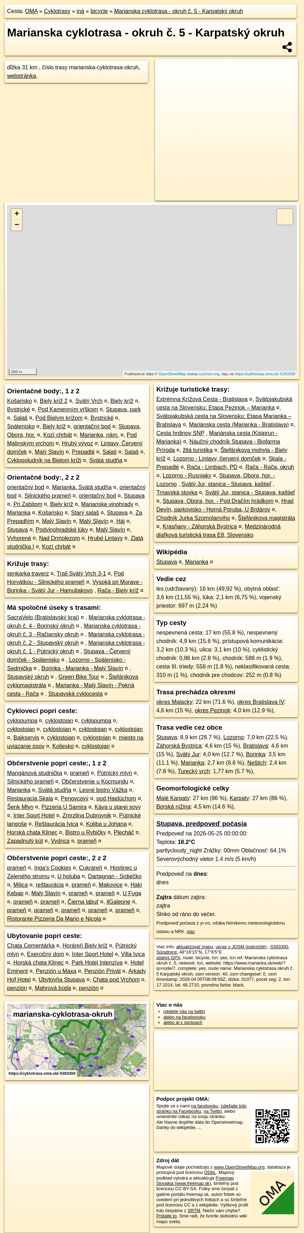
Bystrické (18, 409)
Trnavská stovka (176, 493)
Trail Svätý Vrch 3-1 (81, 574)
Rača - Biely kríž (117, 590)
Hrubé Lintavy (105, 538)
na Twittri (212, 1111)
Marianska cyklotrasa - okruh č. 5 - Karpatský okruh (178, 11)
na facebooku (204, 1105)
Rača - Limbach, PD (212, 467)
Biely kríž (121, 401)
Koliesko (63, 746)
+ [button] (17, 214)
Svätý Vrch (89, 401)
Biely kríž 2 (54, 401)
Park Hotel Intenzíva (96, 963)
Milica (20, 885)
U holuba (68, 876)
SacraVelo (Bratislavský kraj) (43, 617)
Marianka (18, 513)
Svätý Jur (188, 754)
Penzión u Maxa (56, 971)
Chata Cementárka (31, 946)
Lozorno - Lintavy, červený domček (217, 459)
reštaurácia (50, 885)
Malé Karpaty (173, 798)
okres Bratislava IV (260, 702)
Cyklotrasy (57, 11)
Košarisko (19, 401)
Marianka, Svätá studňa (81, 487)
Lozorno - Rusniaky (186, 476)
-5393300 (278, 946)
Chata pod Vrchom (116, 980)
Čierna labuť (83, 902)
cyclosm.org (209, 374)
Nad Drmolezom (59, 538)
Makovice (111, 885)
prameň (79, 773)
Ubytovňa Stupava (62, 980)
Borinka (255, 754)
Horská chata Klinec (32, 832)
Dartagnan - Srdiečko (115, 876)
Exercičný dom (45, 954)
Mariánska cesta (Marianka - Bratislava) (239, 425)
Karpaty (239, 798)
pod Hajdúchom (116, 798)
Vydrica (60, 841)
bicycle (99, 11)
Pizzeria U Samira (64, 807)
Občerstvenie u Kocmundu (95, 781)
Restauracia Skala (30, 798)
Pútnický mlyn (114, 773)
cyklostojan (59, 721)
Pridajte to (166, 1215)
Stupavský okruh (28, 677)
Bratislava (255, 746)
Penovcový (74, 798)
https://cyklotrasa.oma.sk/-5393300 (265, 374)
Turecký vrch (194, 771)
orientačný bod (92, 426)
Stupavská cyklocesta (75, 694)
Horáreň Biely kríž (85, 946)
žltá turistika (197, 450)
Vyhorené (19, 538)
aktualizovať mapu (194, 946)
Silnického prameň (47, 496)
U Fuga (131, 893)
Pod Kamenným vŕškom (68, 409)
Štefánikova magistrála (266, 518)
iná (80, 11)
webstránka (21, 76)
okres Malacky (174, 702)
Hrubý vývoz (77, 443)
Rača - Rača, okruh (269, 467)
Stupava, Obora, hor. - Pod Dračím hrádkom (217, 501)
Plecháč (124, 832)
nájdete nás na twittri (184, 1011)
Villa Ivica (133, 954)
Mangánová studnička (34, 773)
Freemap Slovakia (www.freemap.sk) (195, 1180)
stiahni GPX (168, 957)
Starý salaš (85, 513)
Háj (120, 521)
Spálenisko (21, 426)
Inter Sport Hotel (34, 815)
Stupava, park (123, 409)
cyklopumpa (22, 721)
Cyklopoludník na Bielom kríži (44, 460)
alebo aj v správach (183, 1022)
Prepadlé (83, 452)
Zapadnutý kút (25, 841)
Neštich (256, 763)
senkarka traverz (28, 574)
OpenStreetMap (172, 374)
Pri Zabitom (27, 504)
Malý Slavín (49, 452)
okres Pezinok (212, 710)
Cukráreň (90, 868)
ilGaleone (119, 902)
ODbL (210, 1172)
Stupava (134, 496)
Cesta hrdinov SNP (180, 433)
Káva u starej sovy (117, 807)
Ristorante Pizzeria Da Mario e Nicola (54, 919)
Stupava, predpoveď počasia (201, 823)
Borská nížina (173, 807)
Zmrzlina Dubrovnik (87, 815)
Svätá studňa (105, 460)
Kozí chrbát (57, 435)
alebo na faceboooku (185, 1017)
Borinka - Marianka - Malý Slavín (82, 668)
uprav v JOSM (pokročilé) (241, 946)
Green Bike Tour (78, 677)
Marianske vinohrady (107, 504)
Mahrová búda (53, 988)
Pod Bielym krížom (58, 418)
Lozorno (233, 737)
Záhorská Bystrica (179, 746)
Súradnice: (167, 952)
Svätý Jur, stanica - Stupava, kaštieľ (226, 484)
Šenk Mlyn (20, 807)
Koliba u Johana (106, 824)
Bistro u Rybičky (85, 832)
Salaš (20, 418)
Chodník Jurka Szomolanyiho (193, 518)
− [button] (17, 225)
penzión (17, 988)
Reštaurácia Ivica (56, 824)
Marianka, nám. (99, 435)
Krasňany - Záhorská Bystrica (199, 526)
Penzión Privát (102, 971)
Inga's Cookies (52, 868)
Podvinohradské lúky (62, 530)
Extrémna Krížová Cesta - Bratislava (202, 399)
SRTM (194, 1210)
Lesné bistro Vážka (103, 790)
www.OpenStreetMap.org (239, 1167)
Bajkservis (26, 738)
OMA (31, 11)
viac (191, 931)
